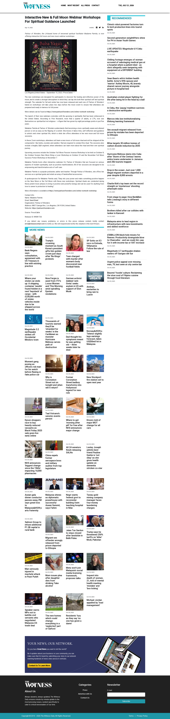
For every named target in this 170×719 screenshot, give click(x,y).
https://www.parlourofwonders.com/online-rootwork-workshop (70, 112)
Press (85, 690)
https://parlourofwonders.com (43, 208)
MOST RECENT (73, 5)
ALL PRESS (85, 5)
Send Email (34, 200)
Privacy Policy (142, 716)
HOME (63, 5)
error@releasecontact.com (35, 224)
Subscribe (126, 701)
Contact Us (85, 698)
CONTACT (96, 5)
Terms (131, 716)
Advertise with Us (85, 694)
